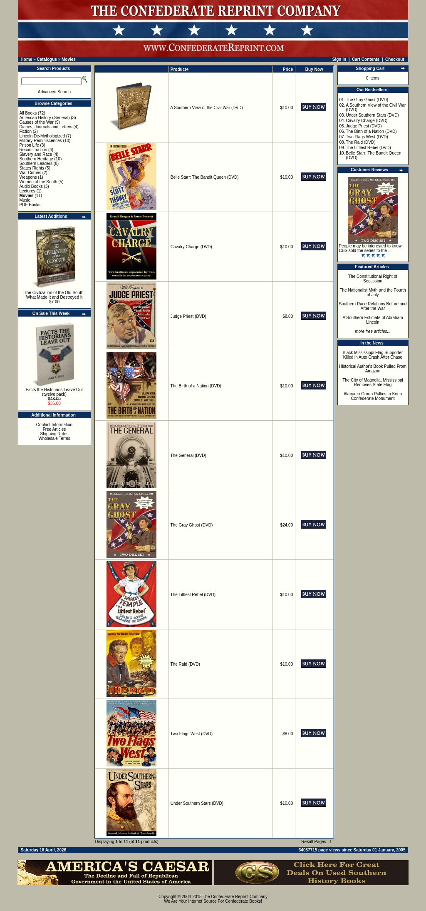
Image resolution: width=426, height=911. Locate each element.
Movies (69, 59)
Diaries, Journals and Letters (46, 127)
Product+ (180, 69)
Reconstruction (33, 149)
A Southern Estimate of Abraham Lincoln (372, 319)
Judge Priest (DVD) (188, 316)
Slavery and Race (36, 154)
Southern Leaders (36, 163)
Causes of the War (37, 122)
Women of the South (38, 182)
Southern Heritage (36, 159)
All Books (28, 113)
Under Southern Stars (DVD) (197, 803)
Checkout (394, 59)
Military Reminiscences (41, 140)
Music (25, 200)
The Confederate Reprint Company (235, 896)
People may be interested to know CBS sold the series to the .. (370, 248)
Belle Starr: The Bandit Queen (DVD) (205, 177)
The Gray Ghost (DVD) (192, 525)
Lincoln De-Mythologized (42, 136)
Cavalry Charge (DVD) (191, 247)
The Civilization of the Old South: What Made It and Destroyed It (54, 295)
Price (288, 69)
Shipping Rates (54, 434)
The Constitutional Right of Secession (372, 278)
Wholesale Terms (54, 438)
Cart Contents (365, 59)
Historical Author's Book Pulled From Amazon (372, 368)
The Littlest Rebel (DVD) (193, 594)
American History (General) (45, 117)
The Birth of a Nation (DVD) (196, 386)
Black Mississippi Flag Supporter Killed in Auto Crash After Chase (373, 354)
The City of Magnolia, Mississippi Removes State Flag (372, 382)
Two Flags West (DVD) (192, 733)
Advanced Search (54, 92)
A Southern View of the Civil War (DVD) (206, 107)
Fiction (26, 131)
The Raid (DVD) (185, 664)
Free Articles (54, 429)
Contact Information (54, 424)
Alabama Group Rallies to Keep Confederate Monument (373, 396)
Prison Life (29, 145)
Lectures (27, 191)
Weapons (28, 177)
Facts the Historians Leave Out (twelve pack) (54, 392)
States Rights (32, 168)
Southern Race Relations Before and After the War (373, 306)
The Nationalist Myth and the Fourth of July (373, 292)
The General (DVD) (188, 455)
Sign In (339, 59)
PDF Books (30, 204)
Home (26, 59)
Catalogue (47, 59)
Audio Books (31, 186)
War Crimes (30, 172)
